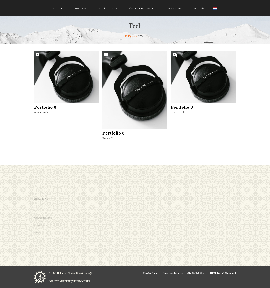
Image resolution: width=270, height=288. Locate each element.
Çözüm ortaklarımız (142, 8)
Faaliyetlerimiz (109, 8)
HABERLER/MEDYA (175, 8)
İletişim (199, 8)
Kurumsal (81, 8)
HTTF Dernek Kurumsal (223, 273)
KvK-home (131, 36)
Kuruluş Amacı (150, 273)
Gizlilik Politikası (196, 273)
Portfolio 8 (45, 107)
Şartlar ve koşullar (173, 273)
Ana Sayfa (60, 8)
